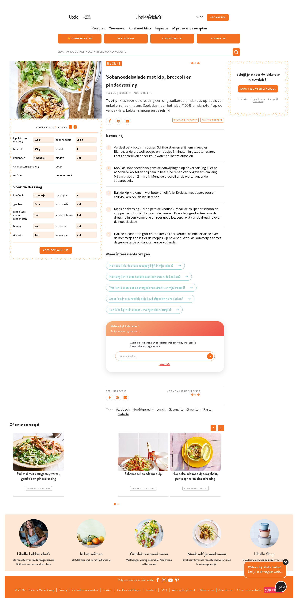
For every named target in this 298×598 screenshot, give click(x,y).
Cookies (107, 590)
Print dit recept (212, 120)
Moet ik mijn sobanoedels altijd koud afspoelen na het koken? (150, 298)
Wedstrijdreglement (183, 590)
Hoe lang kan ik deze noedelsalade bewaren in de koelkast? (149, 276)
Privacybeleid (258, 101)
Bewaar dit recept (185, 120)
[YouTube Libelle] (170, 580)
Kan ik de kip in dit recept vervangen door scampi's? (144, 309)
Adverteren (225, 590)
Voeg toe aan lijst (56, 250)
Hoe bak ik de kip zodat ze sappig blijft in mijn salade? (145, 265)
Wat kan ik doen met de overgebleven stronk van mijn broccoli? (151, 287)
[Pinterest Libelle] (177, 580)
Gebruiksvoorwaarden (85, 590)
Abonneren (207, 590)
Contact (151, 590)
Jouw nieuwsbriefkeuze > (258, 89)
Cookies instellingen (129, 590)
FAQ (164, 590)
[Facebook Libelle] (157, 580)
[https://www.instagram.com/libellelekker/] (164, 580)
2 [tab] (119, 504)
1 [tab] (115, 504)
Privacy (63, 590)
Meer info (164, 364)
